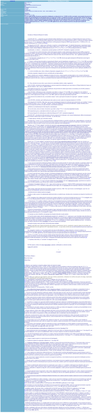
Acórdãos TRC (12, 0)
